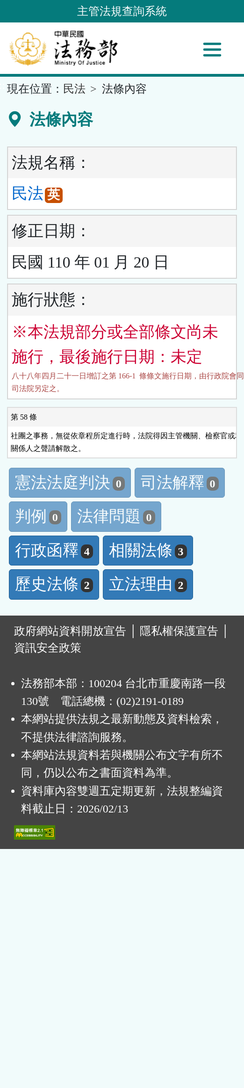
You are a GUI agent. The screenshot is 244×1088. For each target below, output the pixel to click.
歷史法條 (54, 584)
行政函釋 (54, 550)
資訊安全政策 (47, 648)
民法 (74, 89)
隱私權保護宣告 (179, 631)
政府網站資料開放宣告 (70, 631)
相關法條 (148, 550)
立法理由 (148, 584)
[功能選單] (212, 49)
